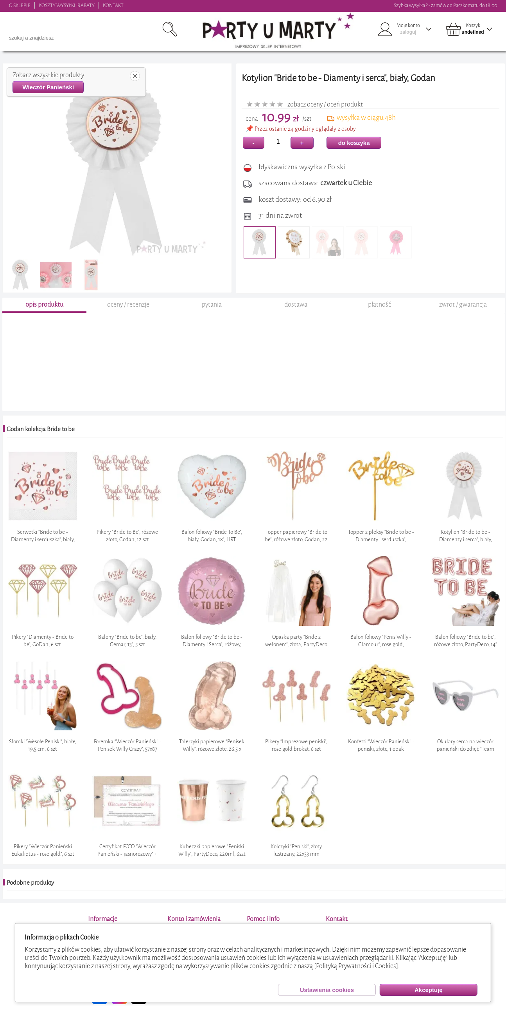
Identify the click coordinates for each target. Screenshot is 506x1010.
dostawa (295, 304)
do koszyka (354, 142)
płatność (379, 304)
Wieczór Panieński (48, 87)
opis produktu (44, 304)
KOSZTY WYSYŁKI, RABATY (67, 5)
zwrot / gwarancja (463, 304)
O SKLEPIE (20, 5)
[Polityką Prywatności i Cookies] (356, 966)
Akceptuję (428, 990)
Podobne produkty (30, 883)
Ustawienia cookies (327, 990)
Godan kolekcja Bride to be (41, 429)
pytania (212, 304)
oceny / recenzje (128, 304)
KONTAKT (113, 5)
